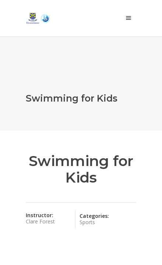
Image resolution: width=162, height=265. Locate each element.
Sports (87, 222)
